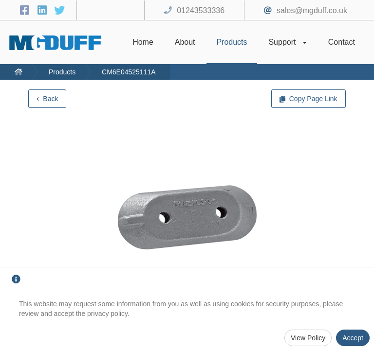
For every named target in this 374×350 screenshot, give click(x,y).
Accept (352, 338)
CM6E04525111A (129, 72)
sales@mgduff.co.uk (312, 10)
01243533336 (200, 10)
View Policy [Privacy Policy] (308, 338)
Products (62, 72)
